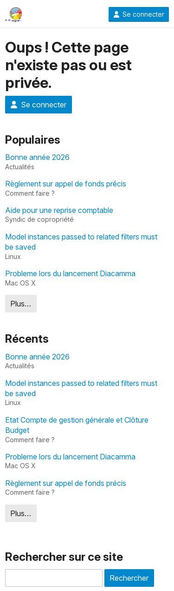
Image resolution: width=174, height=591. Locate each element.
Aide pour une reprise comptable (59, 210)
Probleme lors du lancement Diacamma (70, 273)
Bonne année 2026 (37, 157)
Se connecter (138, 14)
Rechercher (129, 578)
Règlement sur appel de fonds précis (65, 183)
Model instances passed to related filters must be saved (81, 242)
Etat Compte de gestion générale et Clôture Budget (76, 425)
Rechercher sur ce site (64, 557)
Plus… (20, 303)
